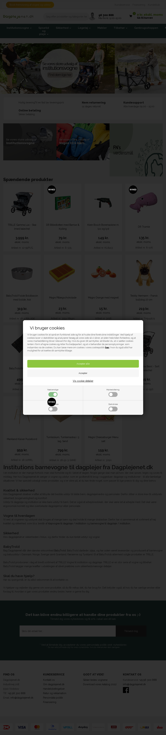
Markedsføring (112, 392)
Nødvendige (52, 392)
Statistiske (113, 407)
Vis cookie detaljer (83, 381)
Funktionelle (53, 407)
